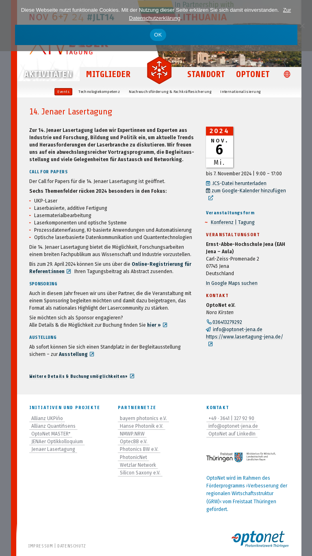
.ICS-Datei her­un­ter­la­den (239, 183)
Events (63, 92)
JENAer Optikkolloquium (57, 441)
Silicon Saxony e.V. (140, 473)
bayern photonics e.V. (143, 418)
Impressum (40, 546)
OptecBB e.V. (133, 441)
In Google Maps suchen (232, 283)
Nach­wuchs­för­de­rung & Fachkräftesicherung (170, 92)
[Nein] (302, 26)
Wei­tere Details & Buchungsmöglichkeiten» (78, 376)
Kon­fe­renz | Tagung (233, 222)
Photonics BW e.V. (139, 449)
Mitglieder (108, 75)
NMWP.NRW (132, 434)
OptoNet (253, 75)
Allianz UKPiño (47, 418)
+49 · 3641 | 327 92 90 (231, 418)
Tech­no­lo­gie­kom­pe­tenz (99, 92)
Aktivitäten (48, 75)
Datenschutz (71, 546)
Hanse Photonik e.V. (141, 426)
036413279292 (227, 322)
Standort (206, 75)
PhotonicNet (133, 457)
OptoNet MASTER (51, 434)
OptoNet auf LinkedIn (232, 434)
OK (158, 35)
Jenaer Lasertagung (53, 449)
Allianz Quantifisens (53, 426)
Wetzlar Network (138, 465)
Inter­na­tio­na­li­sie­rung (240, 92)
